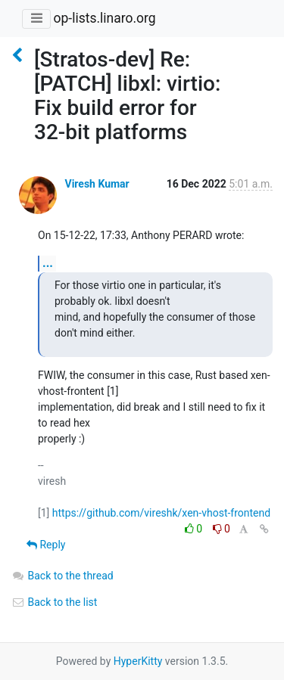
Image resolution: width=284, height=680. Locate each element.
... (47, 263)
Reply (46, 545)
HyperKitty (138, 661)
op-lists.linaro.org (104, 18)
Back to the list (54, 602)
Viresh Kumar (96, 184)
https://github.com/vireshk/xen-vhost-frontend (161, 513)
